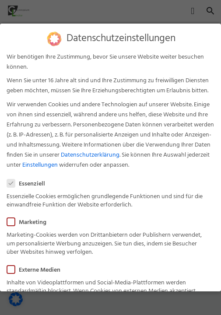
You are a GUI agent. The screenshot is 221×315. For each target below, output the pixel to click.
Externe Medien (36, 266)
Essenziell (29, 180)
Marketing (29, 219)
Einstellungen (40, 162)
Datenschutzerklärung (90, 152)
